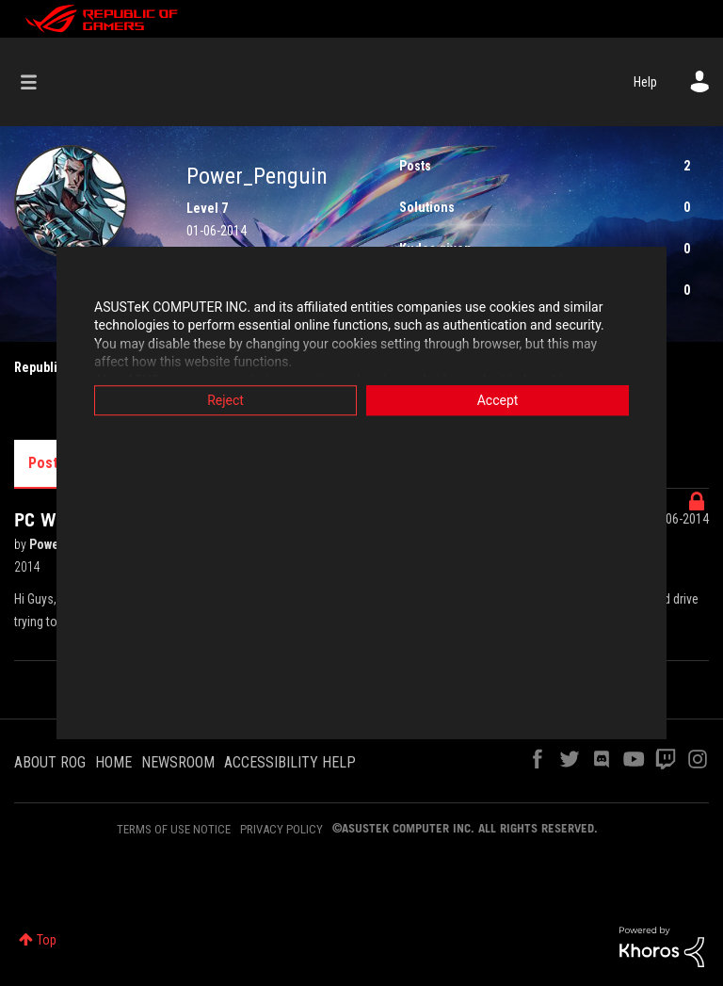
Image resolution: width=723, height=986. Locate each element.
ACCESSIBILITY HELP (290, 762)
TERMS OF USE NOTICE (174, 829)
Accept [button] (498, 400)
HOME (113, 762)
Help (645, 81)
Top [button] (46, 939)
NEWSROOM (178, 762)
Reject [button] (225, 400)
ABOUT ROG (50, 762)
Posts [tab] (47, 463)
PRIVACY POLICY (281, 829)
